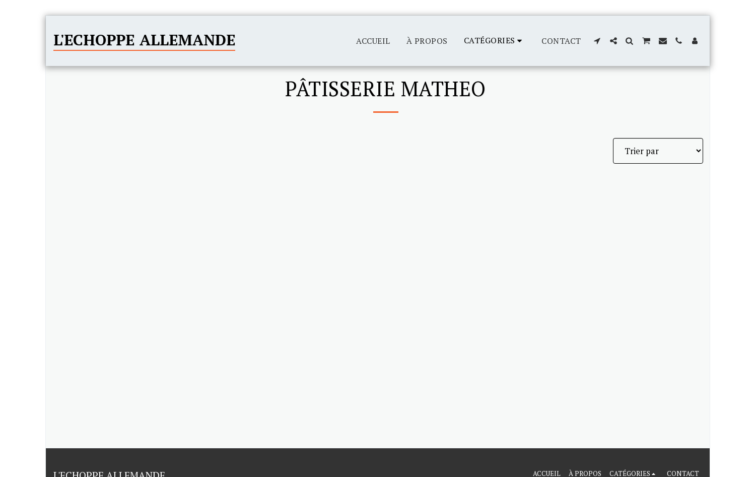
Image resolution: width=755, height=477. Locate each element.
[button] (597, 41)
